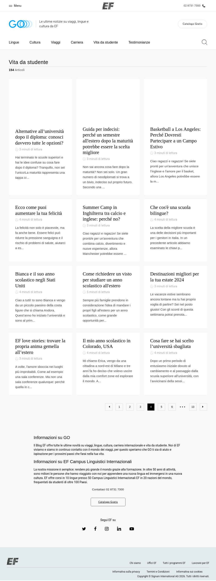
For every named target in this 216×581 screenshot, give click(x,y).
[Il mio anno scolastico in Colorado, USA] (108, 364)
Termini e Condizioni (158, 572)
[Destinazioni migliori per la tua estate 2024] (175, 297)
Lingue (14, 42)
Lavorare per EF (200, 563)
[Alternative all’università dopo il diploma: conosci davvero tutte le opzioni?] (40, 137)
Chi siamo (135, 563)
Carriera (77, 42)
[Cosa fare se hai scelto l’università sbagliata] (175, 364)
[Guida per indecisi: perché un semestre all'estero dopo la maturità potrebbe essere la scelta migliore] (108, 137)
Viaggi (55, 42)
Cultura (35, 42)
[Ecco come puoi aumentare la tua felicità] (40, 231)
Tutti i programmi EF (174, 563)
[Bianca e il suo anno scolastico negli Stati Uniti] (40, 297)
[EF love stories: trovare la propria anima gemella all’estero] (40, 364)
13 (193, 407)
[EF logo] (13, 562)
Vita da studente (106, 42)
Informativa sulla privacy (126, 572)
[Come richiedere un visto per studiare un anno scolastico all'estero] (108, 297)
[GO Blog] (20, 24)
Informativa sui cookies (189, 572)
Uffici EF (152, 563)
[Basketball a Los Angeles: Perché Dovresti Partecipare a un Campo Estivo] (175, 137)
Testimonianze (139, 42)
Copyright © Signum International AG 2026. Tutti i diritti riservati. (173, 577)
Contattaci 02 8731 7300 (108, 490)
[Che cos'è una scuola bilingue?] (175, 231)
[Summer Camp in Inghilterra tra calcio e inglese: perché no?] (108, 231)
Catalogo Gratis (192, 23)
